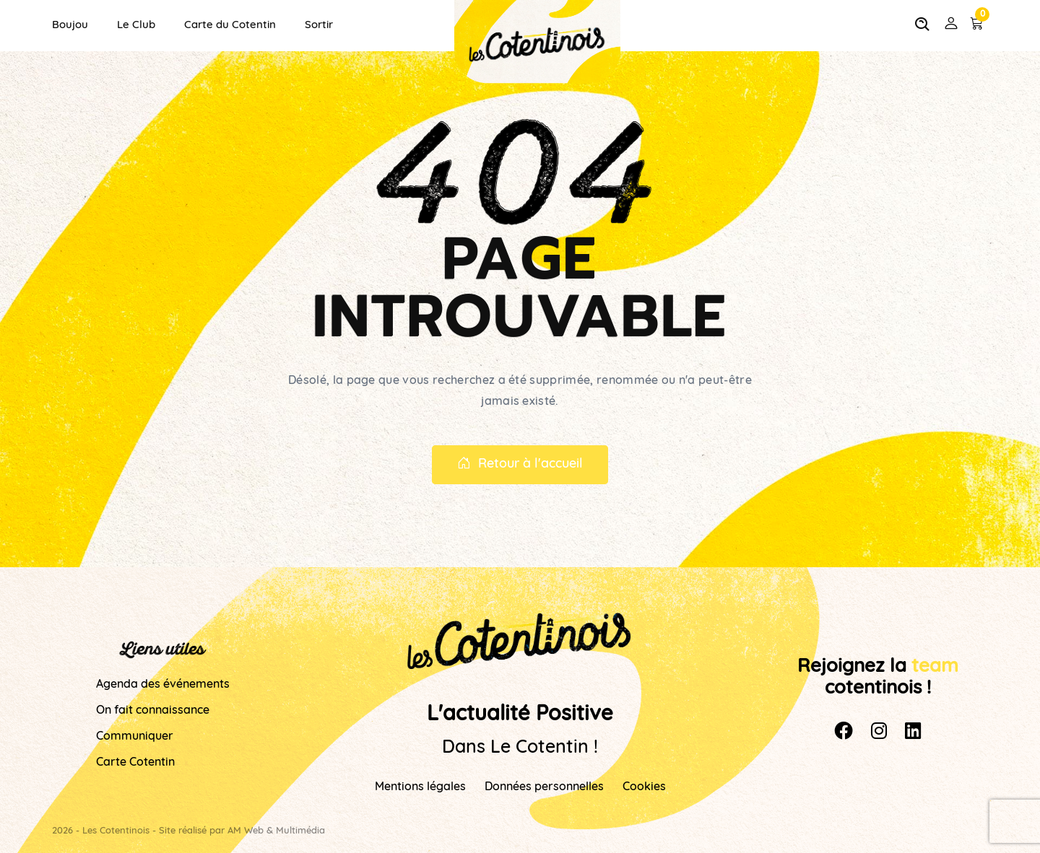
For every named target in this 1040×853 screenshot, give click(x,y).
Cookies (644, 787)
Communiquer (134, 737)
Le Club (136, 25)
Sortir (319, 25)
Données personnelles (544, 787)
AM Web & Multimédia (276, 831)
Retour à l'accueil (520, 465)
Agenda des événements (163, 685)
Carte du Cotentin (230, 25)
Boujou (70, 25)
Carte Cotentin (135, 763)
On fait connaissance (152, 711)
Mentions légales (420, 787)
